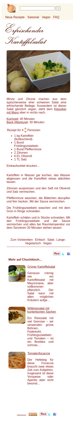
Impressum (21, 415)
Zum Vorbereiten (21, 239)
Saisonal (33, 17)
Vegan (46, 17)
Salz (24, 159)
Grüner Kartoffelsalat (41, 266)
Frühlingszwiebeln (26, 145)
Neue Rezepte (15, 17)
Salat (50, 239)
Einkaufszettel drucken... (23, 165)
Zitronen (22, 152)
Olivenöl (26, 156)
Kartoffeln (27, 135)
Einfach (40, 239)
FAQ (56, 17)
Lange (60, 239)
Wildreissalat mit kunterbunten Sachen (41, 310)
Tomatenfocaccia (38, 353)
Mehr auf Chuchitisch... (25, 259)
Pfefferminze (33, 149)
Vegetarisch (33, 243)
